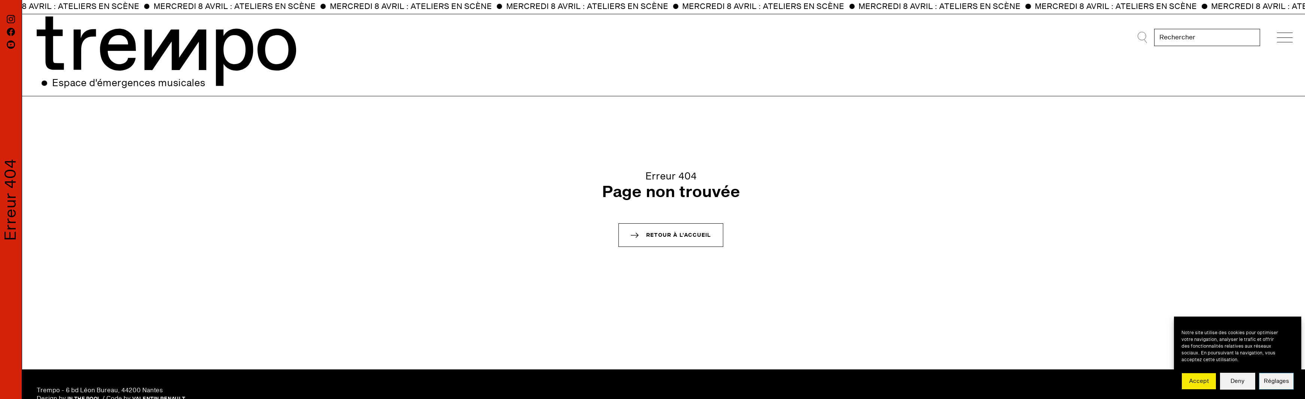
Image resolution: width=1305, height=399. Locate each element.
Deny (1237, 381)
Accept (1199, 381)
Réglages (1276, 381)
